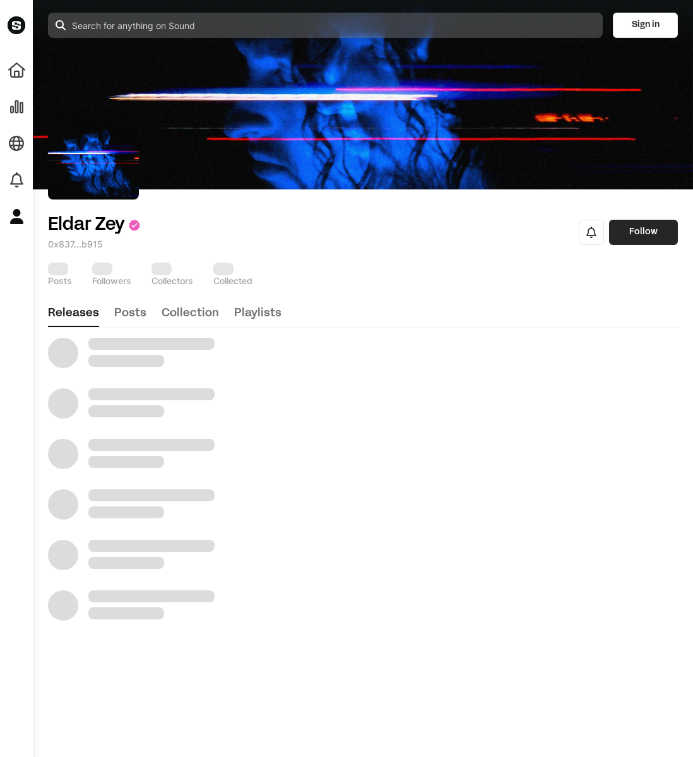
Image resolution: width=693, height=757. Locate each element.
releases (73, 313)
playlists (257, 313)
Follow (643, 232)
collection (190, 313)
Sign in (646, 25)
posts (130, 313)
